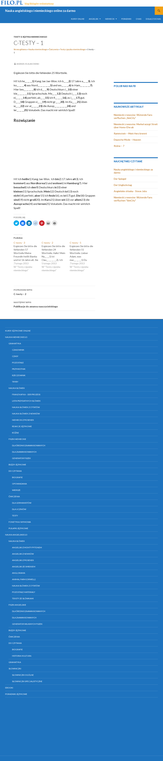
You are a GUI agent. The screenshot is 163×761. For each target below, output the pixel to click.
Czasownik (18, 350)
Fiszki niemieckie (17, 439)
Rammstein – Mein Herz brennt (130, 133)
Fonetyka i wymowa (20, 522)
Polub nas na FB (125, 86)
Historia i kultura (21, 656)
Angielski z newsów (23, 554)
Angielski (93, 19)
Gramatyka (15, 343)
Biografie (17, 477)
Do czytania (15, 471)
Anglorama (18, 573)
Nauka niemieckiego (37, 49)
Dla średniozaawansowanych (28, 445)
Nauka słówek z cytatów (26, 407)
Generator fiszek (21, 458)
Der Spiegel (120, 178)
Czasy (15, 356)
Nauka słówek (17, 388)
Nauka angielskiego (16, 534)
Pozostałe (18, 362)
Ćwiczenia (53, 49)
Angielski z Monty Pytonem (27, 547)
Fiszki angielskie (17, 605)
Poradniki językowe (16, 694)
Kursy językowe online (18, 330)
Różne (15, 432)
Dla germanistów (21, 503)
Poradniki (126, 19)
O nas (138, 19)
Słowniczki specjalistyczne (27, 681)
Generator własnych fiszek (27, 624)
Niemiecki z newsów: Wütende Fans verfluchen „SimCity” (133, 116)
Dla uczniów (19, 509)
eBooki (9, 687)
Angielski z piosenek (23, 560)
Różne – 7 (119, 145)
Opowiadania (19, 483)
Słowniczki (15, 668)
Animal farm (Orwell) (24, 579)
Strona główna (20, 49)
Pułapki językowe (18, 528)
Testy (15, 515)
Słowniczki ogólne (23, 675)
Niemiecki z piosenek (23, 420)
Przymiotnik (18, 369)
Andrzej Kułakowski (27, 64)
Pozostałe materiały (23, 592)
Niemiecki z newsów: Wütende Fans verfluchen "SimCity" (133, 199)
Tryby (15, 381)
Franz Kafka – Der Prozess (26, 394)
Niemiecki (109, 19)
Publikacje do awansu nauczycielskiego (54, 304)
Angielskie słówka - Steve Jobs (130, 191)
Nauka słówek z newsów (26, 413)
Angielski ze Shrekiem (23, 566)
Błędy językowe (17, 464)
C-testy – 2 (54, 291)
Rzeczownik (18, 375)
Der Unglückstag (123, 184)
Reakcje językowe (22, 426)
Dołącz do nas (153, 19)
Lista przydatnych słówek (26, 401)
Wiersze (16, 490)
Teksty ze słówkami (23, 598)
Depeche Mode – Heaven (127, 139)
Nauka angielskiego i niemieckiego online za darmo (40, 11)
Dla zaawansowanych (24, 452)
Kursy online (77, 19)
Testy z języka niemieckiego (30, 36)
